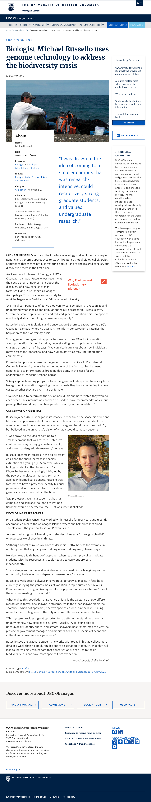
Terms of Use (39, 797)
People (23, 25)
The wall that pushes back (126, 116)
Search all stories (74, 727)
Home (8, 30)
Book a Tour (92, 704)
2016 (15, 30)
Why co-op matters (125, 94)
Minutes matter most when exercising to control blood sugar (126, 84)
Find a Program (22, 704)
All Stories (129, 123)
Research (12, 25)
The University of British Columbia (13, 7)
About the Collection (90, 25)
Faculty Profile (14, 39)
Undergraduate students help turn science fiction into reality (128, 104)
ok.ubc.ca (132, 266)
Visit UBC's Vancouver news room (83, 738)
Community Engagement (63, 25)
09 (28, 30)
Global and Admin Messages (80, 744)
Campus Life (39, 25)
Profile (25, 668)
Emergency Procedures (18, 797)
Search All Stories (118, 25)
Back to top (13, 769)
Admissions (57, 704)
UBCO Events (136, 25)
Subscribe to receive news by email (83, 733)
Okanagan (20, 189)
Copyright (54, 797)
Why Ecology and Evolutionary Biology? (80, 284)
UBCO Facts (128, 704)
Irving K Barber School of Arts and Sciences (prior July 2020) (72, 671)
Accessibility (69, 797)
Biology (19, 164)
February (22, 30)
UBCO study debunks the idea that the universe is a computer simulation (128, 71)
